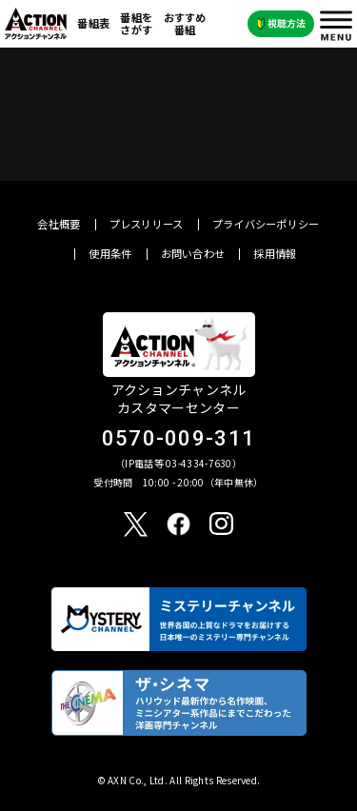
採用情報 (274, 253)
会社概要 (58, 224)
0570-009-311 (179, 438)
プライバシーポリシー (266, 224)
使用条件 (110, 253)
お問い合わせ (193, 253)
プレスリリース (146, 224)
